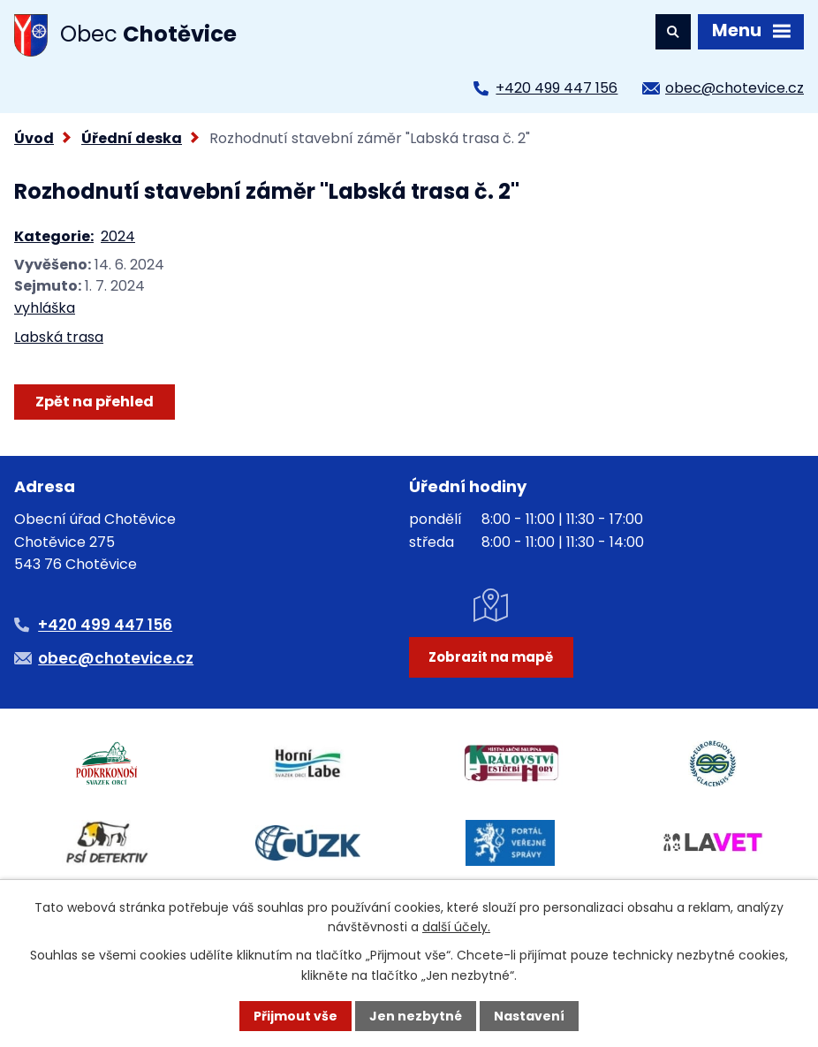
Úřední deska (131, 138)
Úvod (34, 138)
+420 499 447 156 (556, 88)
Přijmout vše (295, 1016)
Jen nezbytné (415, 1016)
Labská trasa (58, 337)
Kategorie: (54, 236)
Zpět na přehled (94, 401)
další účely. (456, 927)
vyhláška (44, 308)
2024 (118, 236)
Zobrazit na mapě (490, 657)
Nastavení (529, 1016)
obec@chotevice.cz (734, 88)
